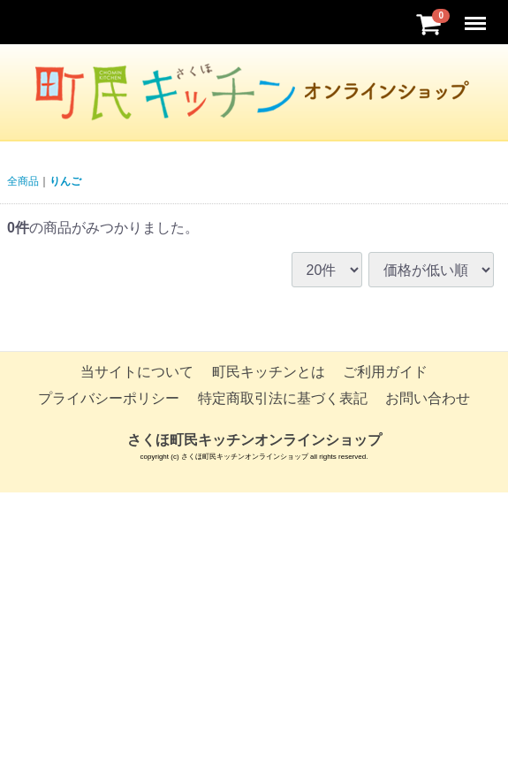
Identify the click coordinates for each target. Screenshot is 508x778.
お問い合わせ (427, 399)
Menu (477, 15)
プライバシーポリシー (108, 399)
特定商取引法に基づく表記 (283, 399)
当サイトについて (136, 371)
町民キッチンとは (268, 371)
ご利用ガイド (385, 371)
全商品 (23, 181)
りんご (65, 181)
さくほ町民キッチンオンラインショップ (254, 439)
